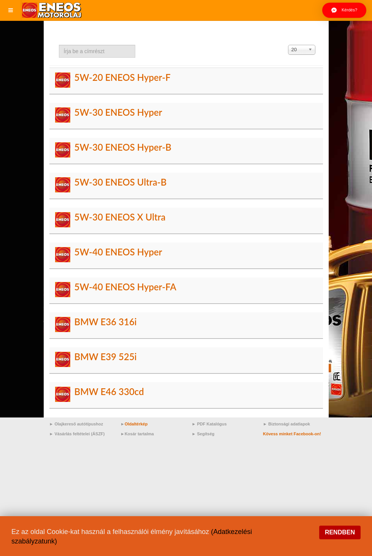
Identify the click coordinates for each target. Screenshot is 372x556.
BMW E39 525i (105, 356)
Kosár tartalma (139, 434)
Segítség (205, 434)
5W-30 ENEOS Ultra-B (120, 181)
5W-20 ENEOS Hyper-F (122, 77)
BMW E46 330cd (109, 391)
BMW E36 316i (105, 321)
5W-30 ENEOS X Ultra (119, 216)
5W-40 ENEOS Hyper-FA (125, 286)
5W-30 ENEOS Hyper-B (122, 147)
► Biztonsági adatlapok (286, 424)
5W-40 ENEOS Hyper (118, 251)
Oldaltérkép (136, 424)
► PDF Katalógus (209, 424)
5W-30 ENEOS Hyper (118, 112)
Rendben (340, 532)
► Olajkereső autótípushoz (76, 424)
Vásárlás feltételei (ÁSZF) (79, 434)
